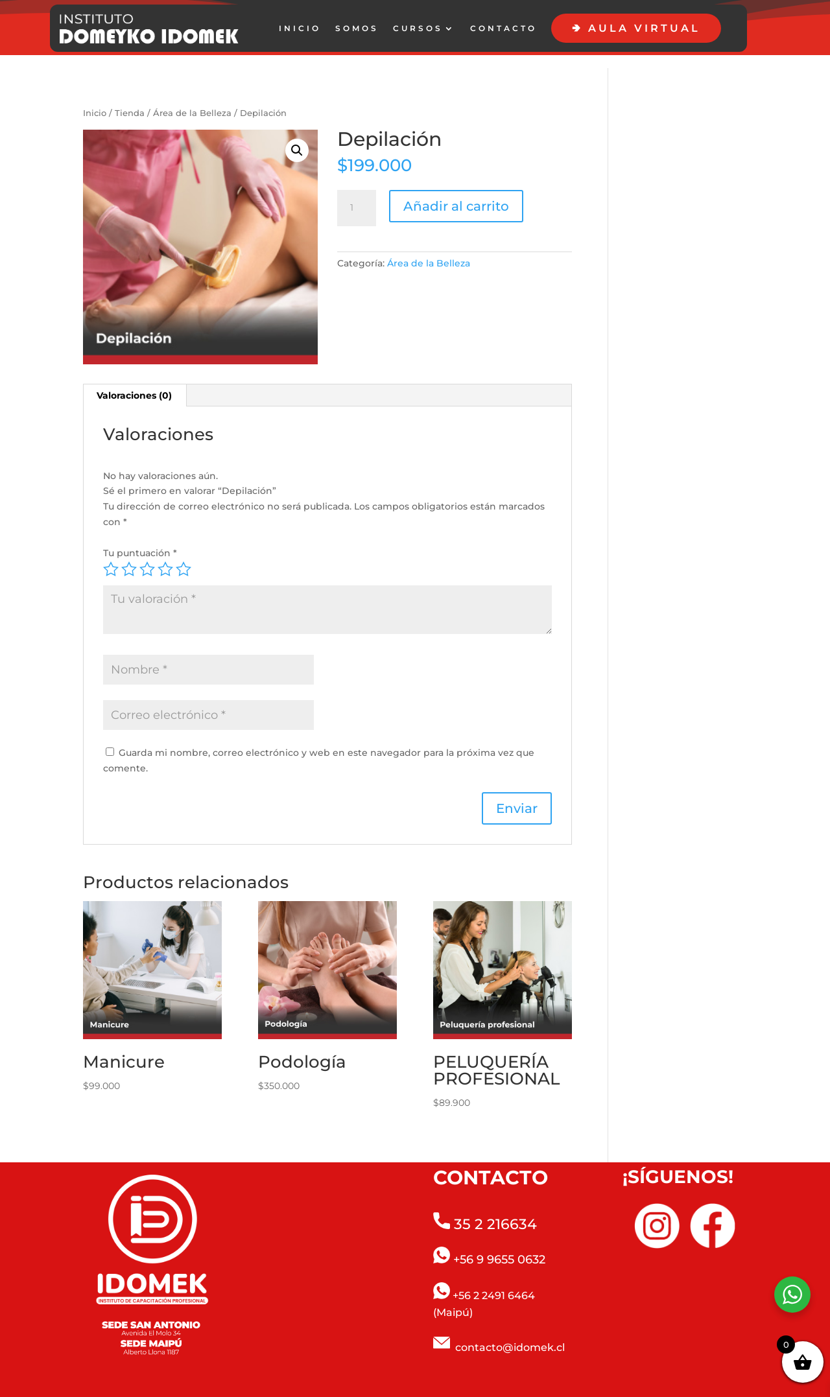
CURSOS (418, 28)
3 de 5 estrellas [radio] (147, 556)
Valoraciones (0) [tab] (134, 382)
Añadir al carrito (456, 193)
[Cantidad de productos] (356, 195)
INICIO (300, 28)
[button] (297, 137)
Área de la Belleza (192, 100)
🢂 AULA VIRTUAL (636, 28)
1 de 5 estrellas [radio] (111, 556)
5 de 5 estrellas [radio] (183, 556)
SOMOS (357, 28)
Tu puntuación (140, 540)
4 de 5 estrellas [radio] (165, 556)
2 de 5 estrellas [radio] (129, 556)
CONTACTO (503, 28)
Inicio (94, 100)
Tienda (130, 100)
